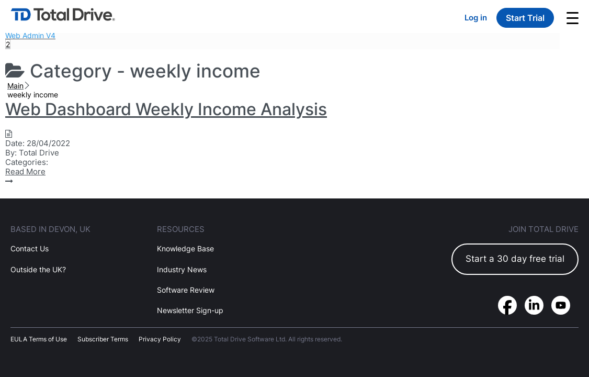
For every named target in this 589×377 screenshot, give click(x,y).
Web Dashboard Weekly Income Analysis (166, 109)
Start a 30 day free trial (515, 258)
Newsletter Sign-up (190, 310)
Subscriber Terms (102, 339)
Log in (476, 18)
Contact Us (29, 248)
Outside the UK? (38, 269)
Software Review (185, 289)
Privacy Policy (160, 339)
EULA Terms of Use (38, 339)
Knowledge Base (185, 248)
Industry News (182, 269)
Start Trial (525, 18)
